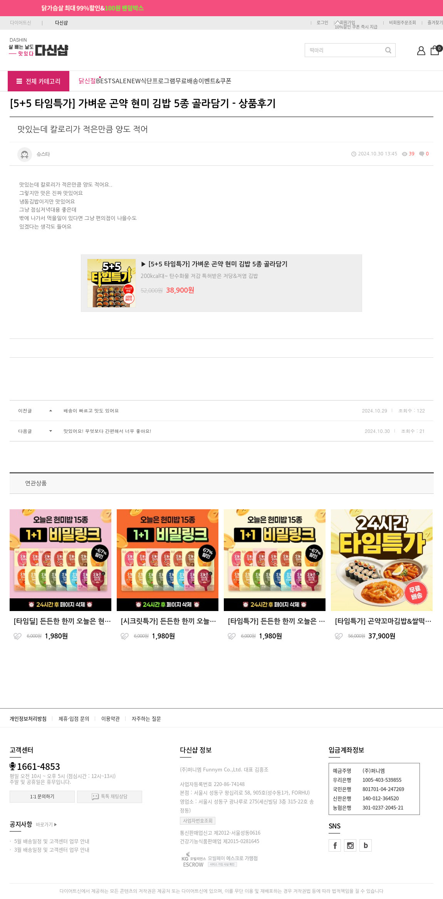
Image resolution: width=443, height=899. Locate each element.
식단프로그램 (158, 80)
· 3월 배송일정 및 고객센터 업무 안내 (49, 849)
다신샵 (61, 22)
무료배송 (186, 80)
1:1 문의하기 (42, 796)
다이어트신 (20, 22)
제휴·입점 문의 (74, 718)
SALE (119, 80)
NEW (134, 80)
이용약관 (110, 718)
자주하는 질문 (146, 718)
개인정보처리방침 (28, 718)
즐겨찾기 (435, 22)
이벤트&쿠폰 (215, 80)
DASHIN (18, 39)
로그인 (322, 22)
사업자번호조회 (198, 820)
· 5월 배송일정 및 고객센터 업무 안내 (49, 841)
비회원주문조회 (402, 22)
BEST (104, 80)
